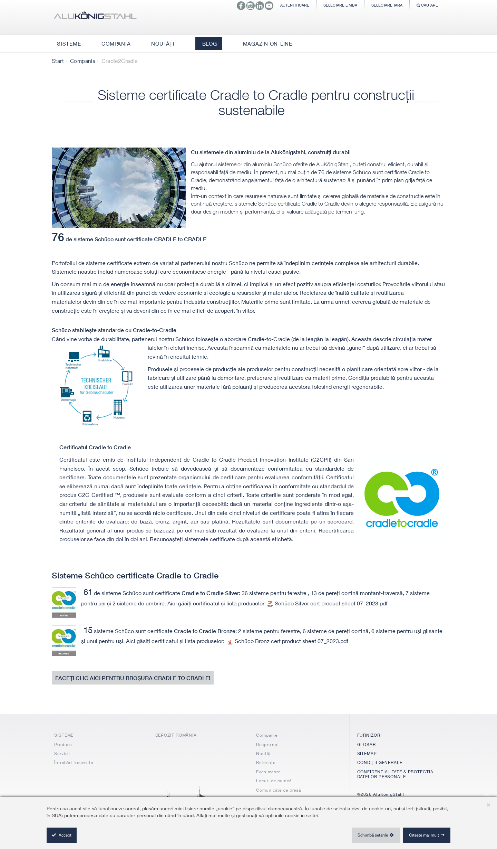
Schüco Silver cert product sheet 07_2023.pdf (327, 603)
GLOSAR (366, 744)
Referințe (265, 762)
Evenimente (268, 771)
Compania (82, 61)
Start (58, 61)
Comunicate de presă (278, 790)
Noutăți (264, 753)
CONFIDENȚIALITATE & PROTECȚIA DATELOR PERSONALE (395, 774)
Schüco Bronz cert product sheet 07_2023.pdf (287, 641)
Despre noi (267, 744)
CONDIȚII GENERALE (379, 762)
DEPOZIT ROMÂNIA (176, 735)
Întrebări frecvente (73, 762)
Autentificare (294, 5)
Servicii (62, 753)
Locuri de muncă (274, 780)
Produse (63, 744)
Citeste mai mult (424, 835)
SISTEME (64, 735)
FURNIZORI (369, 735)
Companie (266, 735)
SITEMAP (367, 753)
